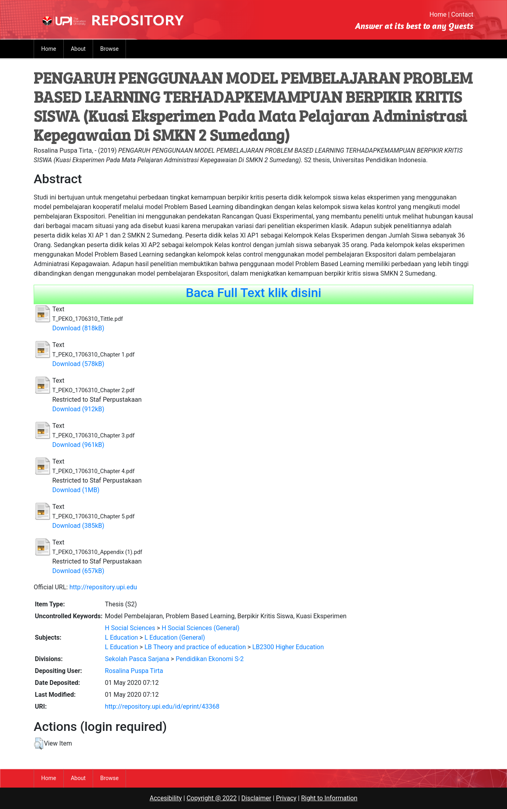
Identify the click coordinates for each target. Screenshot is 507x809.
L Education (121, 637)
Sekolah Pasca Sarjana (137, 659)
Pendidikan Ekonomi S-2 (209, 659)
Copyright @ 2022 (212, 798)
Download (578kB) (78, 364)
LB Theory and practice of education (195, 647)
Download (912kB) (78, 409)
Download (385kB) (78, 525)
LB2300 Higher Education (288, 647)
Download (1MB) (75, 490)
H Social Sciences (130, 628)
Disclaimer (256, 798)
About (78, 49)
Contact (462, 14)
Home (437, 14)
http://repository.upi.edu (103, 587)
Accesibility (166, 798)
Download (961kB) (78, 445)
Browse (109, 49)
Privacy (286, 798)
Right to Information (329, 798)
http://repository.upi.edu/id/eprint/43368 (162, 706)
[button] (38, 744)
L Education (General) (175, 637)
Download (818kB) (78, 328)
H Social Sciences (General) (200, 628)
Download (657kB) (78, 571)
